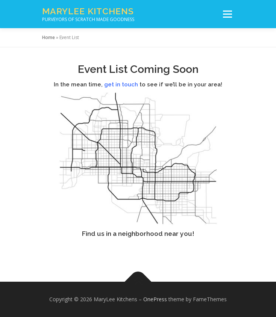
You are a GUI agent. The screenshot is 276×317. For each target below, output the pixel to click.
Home (48, 37)
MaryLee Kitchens (88, 11)
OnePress (155, 299)
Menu (227, 14)
